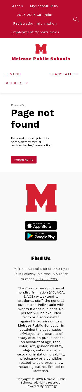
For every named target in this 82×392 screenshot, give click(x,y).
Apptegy (50, 386)
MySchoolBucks (44, 6)
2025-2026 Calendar (35, 15)
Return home (23, 159)
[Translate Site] (64, 74)
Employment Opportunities (35, 32)
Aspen (17, 6)
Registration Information (35, 23)
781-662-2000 (46, 279)
